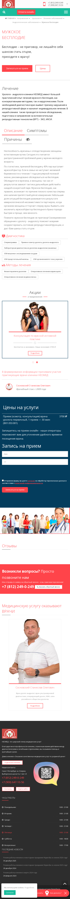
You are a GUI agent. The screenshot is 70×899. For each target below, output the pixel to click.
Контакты (8, 789)
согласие (31, 481)
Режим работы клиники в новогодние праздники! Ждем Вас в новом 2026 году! (35, 857)
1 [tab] (33, 362)
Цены (43, 68)
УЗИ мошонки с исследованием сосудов (20, 253)
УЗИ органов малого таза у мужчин (48, 259)
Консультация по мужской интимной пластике (35, 337)
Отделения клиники (12, 762)
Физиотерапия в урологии (15, 271)
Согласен (10, 892)
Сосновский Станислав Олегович (33, 385)
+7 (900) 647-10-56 (55, 5)
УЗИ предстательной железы (16, 259)
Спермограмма (10, 242)
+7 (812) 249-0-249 (55, 3)
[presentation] (22, 472)
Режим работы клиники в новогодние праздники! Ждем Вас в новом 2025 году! (35, 865)
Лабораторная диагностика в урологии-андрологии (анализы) (30, 248)
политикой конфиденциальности (29, 483)
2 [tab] (37, 362)
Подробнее (35, 353)
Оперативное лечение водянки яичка (20, 277)
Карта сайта (23, 789)
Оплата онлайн (26, 12)
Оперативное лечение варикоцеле (46, 271)
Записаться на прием (17, 68)
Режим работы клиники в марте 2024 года (20, 872)
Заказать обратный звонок (48, 587)
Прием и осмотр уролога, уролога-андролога (40, 242)
